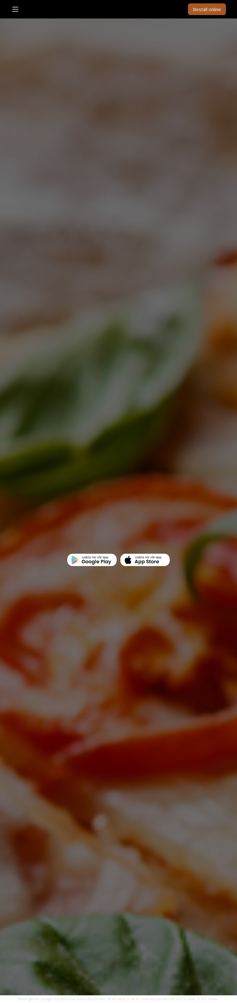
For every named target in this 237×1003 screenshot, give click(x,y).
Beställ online (207, 9)
